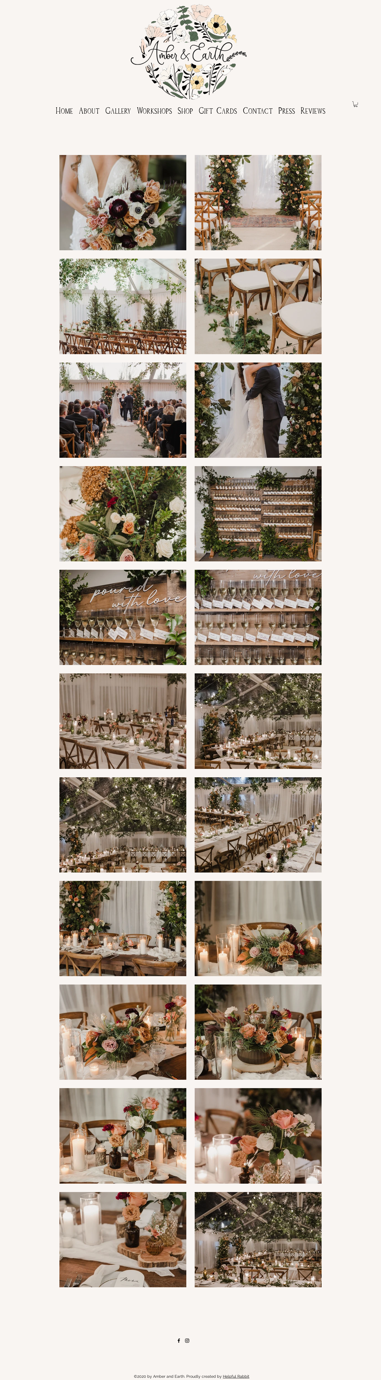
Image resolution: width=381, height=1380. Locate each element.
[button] (355, 104)
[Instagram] (187, 1340)
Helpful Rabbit (236, 1376)
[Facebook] (179, 1340)
